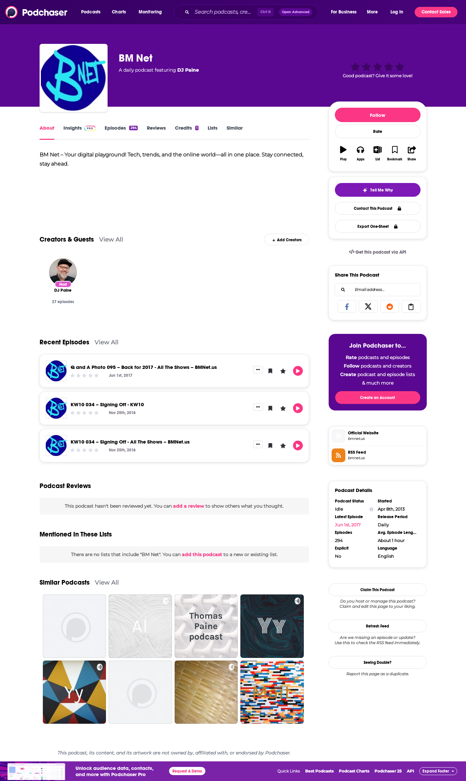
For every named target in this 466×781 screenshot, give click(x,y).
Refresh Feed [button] (377, 626)
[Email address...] (377, 289)
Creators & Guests (67, 239)
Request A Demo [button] (187, 771)
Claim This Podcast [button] (377, 590)
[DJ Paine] (63, 272)
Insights (79, 128)
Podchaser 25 (388, 771)
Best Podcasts (319, 771)
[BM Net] (73, 78)
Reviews (156, 128)
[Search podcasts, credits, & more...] (224, 12)
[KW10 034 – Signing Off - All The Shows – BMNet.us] (56, 445)
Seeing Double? (377, 662)
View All (111, 239)
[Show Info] (371, 509)
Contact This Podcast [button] (377, 208)
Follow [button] (377, 115)
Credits (186, 128)
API (410, 771)
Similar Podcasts (65, 582)
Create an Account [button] (377, 397)
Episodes (121, 128)
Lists (212, 128)
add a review (188, 506)
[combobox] (252, 12)
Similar (235, 128)
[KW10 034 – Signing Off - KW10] (56, 408)
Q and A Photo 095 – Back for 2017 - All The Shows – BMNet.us (144, 367)
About (47, 128)
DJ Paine (188, 70)
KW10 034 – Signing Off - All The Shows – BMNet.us (130, 442)
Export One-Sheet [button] (377, 226)
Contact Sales (436, 12)
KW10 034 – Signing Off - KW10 (107, 404)
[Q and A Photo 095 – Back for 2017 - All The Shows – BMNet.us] (56, 370)
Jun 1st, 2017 (348, 524)
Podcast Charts (354, 771)
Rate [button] (377, 131)
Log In (396, 12)
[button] (92, 12)
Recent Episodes (64, 342)
